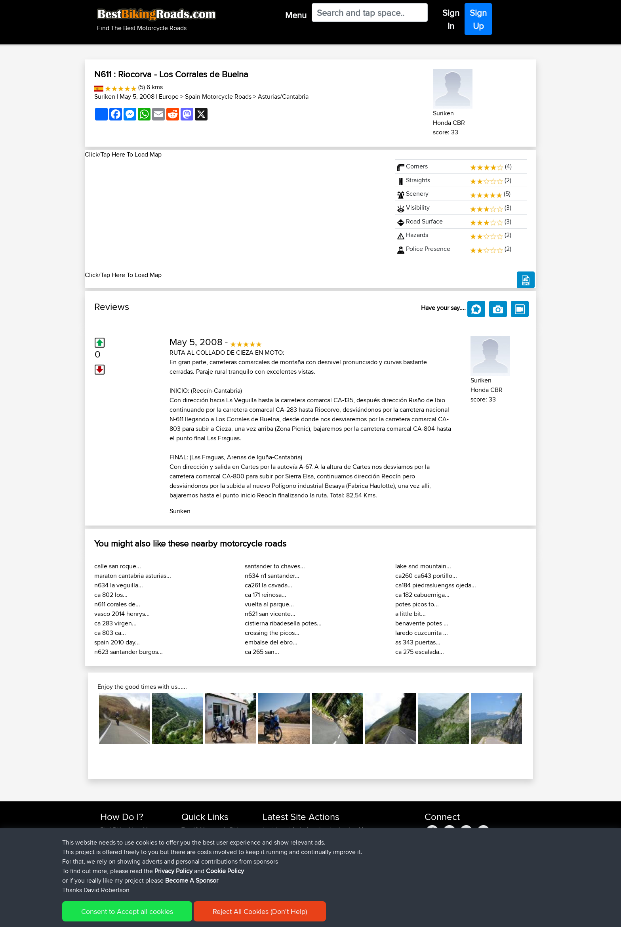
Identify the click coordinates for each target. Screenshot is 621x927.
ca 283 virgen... (115, 623)
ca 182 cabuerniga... (422, 594)
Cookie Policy (245, 915)
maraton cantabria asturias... (132, 575)
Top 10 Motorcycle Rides (212, 830)
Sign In (450, 19)
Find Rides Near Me (125, 830)
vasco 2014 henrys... (122, 613)
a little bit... (410, 613)
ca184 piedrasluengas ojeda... (435, 585)
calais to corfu (337, 858)
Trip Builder (196, 849)
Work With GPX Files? (127, 849)
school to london (335, 830)
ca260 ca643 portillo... (426, 575)
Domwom (276, 858)
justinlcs (273, 830)
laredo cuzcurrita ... (421, 632)
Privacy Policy (206, 915)
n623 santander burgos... (128, 651)
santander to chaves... (275, 566)
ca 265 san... (262, 651)
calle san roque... (117, 566)
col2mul (329, 868)
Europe (169, 96)
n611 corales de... (117, 604)
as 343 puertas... (417, 642)
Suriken (104, 96)
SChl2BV (330, 877)
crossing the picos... (272, 632)
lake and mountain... (423, 566)
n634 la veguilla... (118, 585)
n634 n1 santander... (272, 575)
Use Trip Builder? (122, 839)
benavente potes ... (421, 623)
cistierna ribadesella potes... (283, 623)
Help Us (191, 877)
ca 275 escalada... (419, 651)
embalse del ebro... (271, 642)
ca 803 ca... (110, 632)
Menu (296, 15)
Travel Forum (198, 839)
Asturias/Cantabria (283, 96)
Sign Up (478, 19)
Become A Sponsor (125, 868)
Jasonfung (277, 849)
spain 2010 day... (117, 642)
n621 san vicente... (270, 613)
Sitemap (174, 915)
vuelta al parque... (269, 604)
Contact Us (195, 868)
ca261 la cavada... (268, 585)
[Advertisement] (235, 214)
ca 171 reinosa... (265, 594)
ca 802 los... (111, 594)
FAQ (105, 877)
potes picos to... (417, 604)
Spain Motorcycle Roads (218, 96)
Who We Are (197, 858)
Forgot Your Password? (130, 858)
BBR (308, 839)
